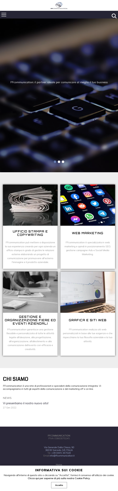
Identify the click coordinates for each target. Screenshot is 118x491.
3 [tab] (63, 162)
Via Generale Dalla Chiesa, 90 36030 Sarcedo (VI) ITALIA (59, 449)
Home (59, 464)
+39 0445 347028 (61, 453)
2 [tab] (59, 162)
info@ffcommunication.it (62, 455)
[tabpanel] (59, 95)
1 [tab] (55, 162)
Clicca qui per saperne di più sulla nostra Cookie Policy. (59, 478)
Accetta (59, 485)
